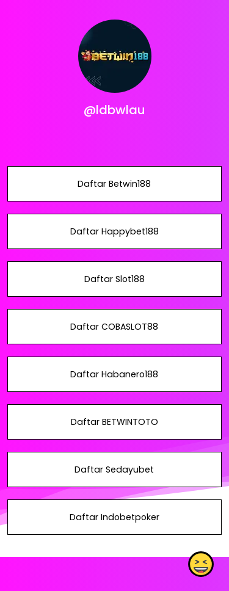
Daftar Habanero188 (114, 374)
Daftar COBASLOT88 (114, 327)
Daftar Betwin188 (114, 184)
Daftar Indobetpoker (114, 517)
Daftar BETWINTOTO (114, 422)
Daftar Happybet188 (114, 231)
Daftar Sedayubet (114, 469)
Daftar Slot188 (114, 279)
